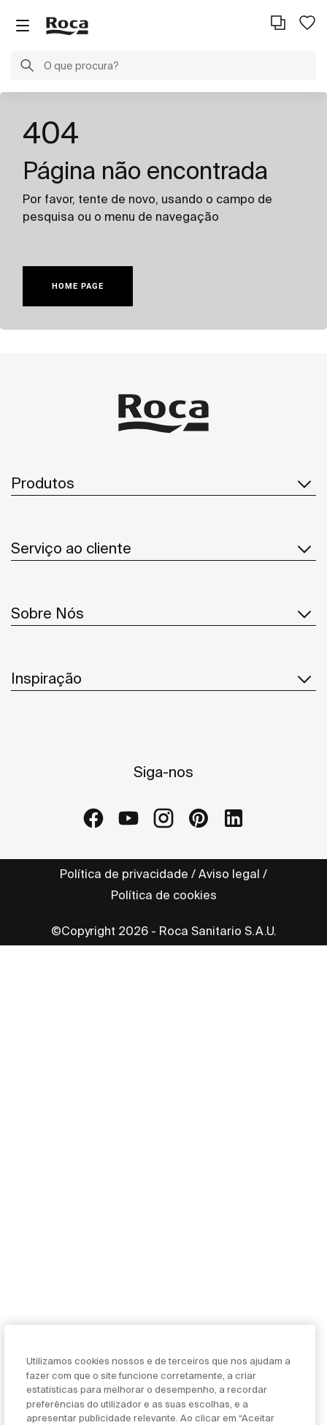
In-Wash (33, 545)
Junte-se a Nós (54, 944)
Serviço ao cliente (163, 653)
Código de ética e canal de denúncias (117, 1003)
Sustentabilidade (59, 856)
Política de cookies (164, 1374)
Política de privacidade (124, 1353)
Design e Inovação (63, 886)
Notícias (34, 915)
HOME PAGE (78, 286)
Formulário (40, 686)
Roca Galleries (52, 1173)
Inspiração (163, 1053)
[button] (27, 67)
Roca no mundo (54, 827)
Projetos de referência (74, 1144)
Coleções (38, 516)
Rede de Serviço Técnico (80, 715)
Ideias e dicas (50, 1115)
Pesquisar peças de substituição (103, 604)
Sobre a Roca (49, 798)
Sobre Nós (163, 765)
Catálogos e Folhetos (71, 574)
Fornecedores (50, 973)
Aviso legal (229, 1353)
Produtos (163, 483)
